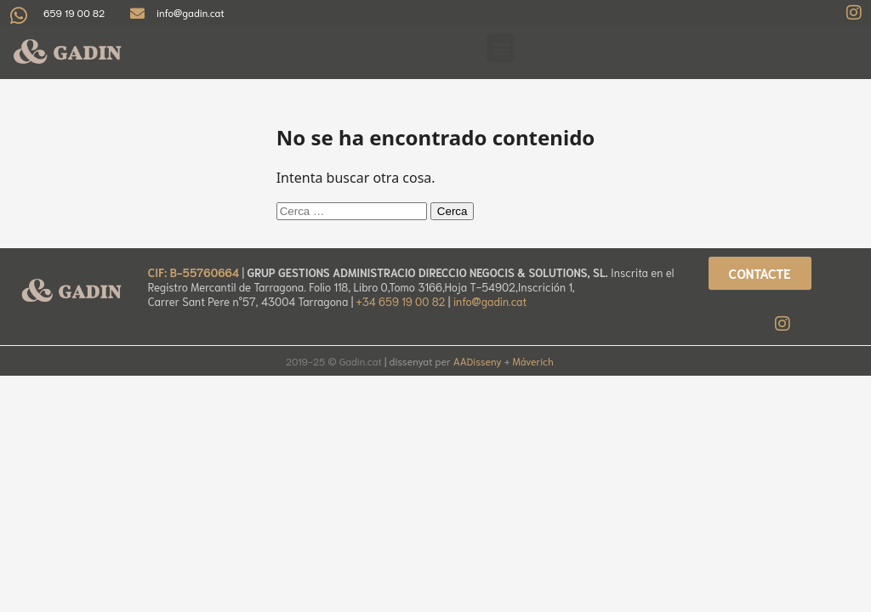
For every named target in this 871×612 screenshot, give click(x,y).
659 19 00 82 (74, 12)
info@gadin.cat (490, 301)
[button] (501, 48)
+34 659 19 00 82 (402, 301)
